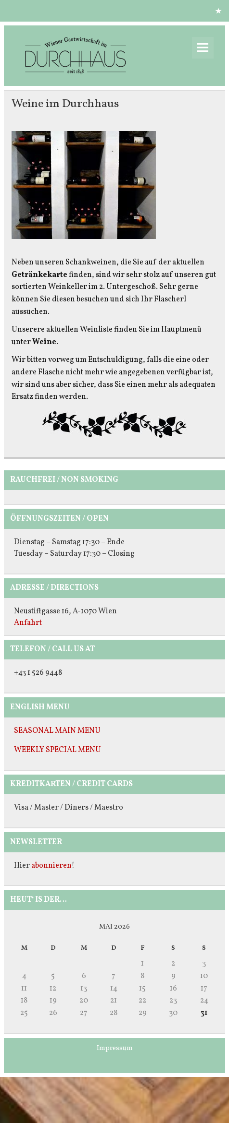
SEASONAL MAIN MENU (57, 731)
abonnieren (51, 865)
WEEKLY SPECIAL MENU (57, 750)
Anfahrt (28, 623)
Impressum (115, 1048)
